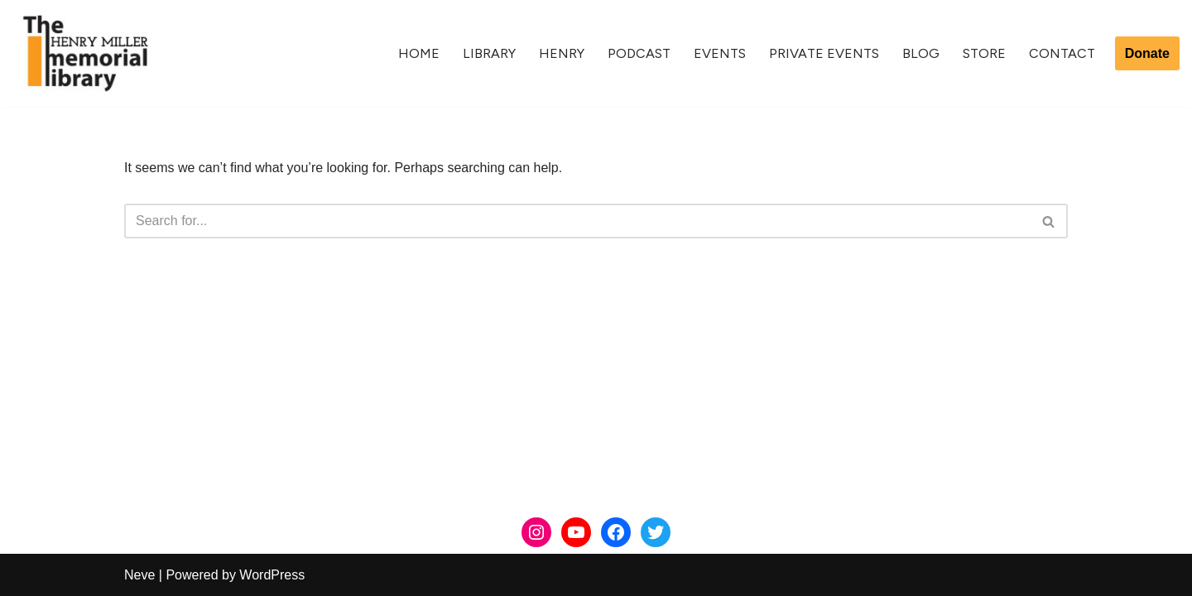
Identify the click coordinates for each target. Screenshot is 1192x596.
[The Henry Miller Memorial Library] (85, 53)
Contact (1062, 53)
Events (720, 53)
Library (489, 53)
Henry (561, 53)
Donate (1147, 53)
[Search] (577, 221)
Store (984, 53)
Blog (921, 53)
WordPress (272, 575)
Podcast (639, 53)
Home (419, 53)
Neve (139, 575)
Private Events (824, 53)
